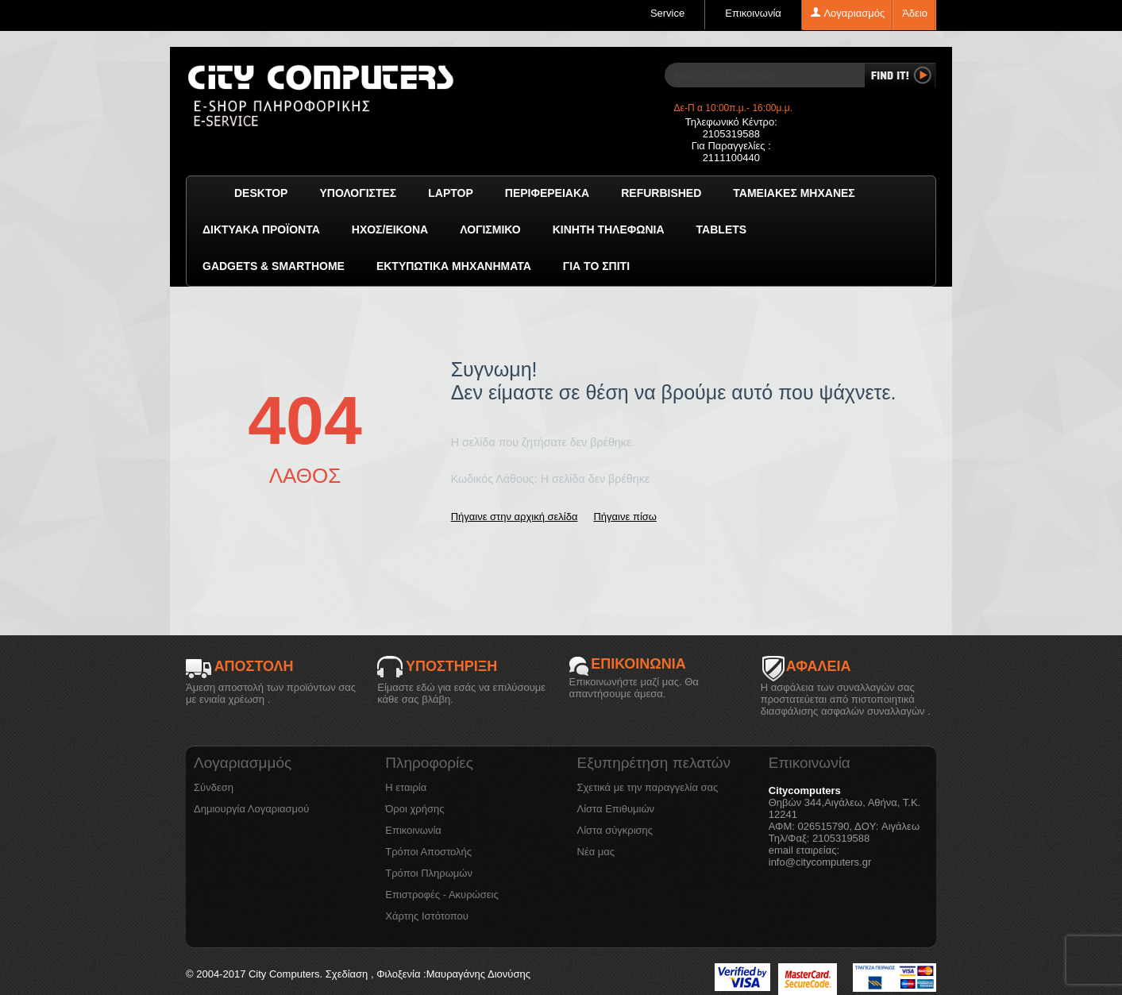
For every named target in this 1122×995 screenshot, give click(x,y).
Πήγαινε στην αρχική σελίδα (514, 517)
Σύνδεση (213, 787)
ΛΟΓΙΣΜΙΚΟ (490, 229)
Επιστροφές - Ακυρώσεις (441, 895)
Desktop (260, 193)
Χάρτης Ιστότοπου (426, 916)
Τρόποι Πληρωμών (428, 873)
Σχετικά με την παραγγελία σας (648, 787)
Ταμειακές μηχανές (793, 193)
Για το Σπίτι (596, 266)
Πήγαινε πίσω (624, 517)
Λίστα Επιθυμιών (616, 809)
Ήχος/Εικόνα (390, 229)
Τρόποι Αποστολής (428, 852)
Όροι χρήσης (414, 809)
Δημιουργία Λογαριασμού (251, 809)
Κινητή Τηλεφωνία (609, 229)
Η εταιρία (405, 787)
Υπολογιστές (357, 193)
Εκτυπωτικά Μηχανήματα (453, 266)
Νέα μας (596, 852)
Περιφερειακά (547, 193)
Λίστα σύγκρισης (615, 830)
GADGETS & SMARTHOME (273, 266)
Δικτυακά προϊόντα (261, 229)
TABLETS (721, 229)
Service (667, 13)
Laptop (450, 193)
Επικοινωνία (753, 13)
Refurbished (661, 193)
